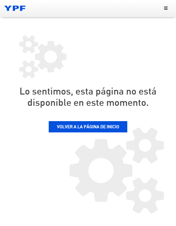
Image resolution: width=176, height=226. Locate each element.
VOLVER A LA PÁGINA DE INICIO (88, 127)
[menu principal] (166, 8)
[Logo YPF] (15, 8)
